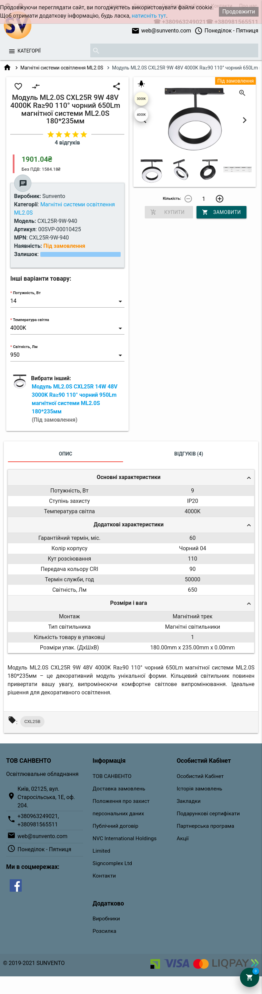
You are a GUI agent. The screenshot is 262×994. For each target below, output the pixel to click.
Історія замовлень (199, 789)
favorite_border (18, 86)
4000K (141, 114)
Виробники (106, 919)
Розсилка (105, 931)
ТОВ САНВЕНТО (112, 776)
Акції (183, 838)
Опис (65, 454)
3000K (141, 99)
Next (244, 120)
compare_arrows (35, 86)
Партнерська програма (205, 826)
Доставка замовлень (119, 789)
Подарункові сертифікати (208, 813)
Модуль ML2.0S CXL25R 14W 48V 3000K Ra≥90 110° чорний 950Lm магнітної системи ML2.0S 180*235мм (75, 403)
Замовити (221, 212)
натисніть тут (149, 15)
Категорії (29, 51)
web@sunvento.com (161, 31)
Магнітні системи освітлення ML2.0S (61, 68)
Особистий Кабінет (200, 776)
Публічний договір (116, 826)
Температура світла (31, 320)
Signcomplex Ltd (112, 863)
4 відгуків (67, 142)
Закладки (189, 801)
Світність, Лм (25, 347)
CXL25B (32, 721)
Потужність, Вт (27, 293)
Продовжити (238, 11)
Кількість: (172, 198)
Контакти (104, 876)
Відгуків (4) (188, 454)
